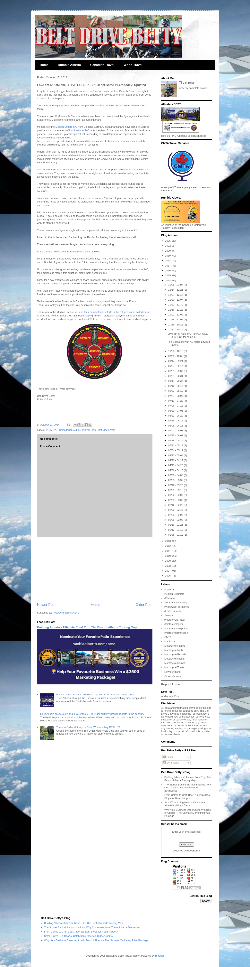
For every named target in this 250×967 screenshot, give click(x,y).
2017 (168, 265)
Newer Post (46, 605)
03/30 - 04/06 (176, 475)
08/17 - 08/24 (176, 380)
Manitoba (169, 641)
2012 (168, 545)
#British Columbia (174, 593)
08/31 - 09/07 (176, 371)
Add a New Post (170, 696)
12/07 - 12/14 (176, 294)
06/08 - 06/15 (176, 425)
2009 (168, 560)
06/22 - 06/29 (176, 415)
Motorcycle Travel (174, 667)
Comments (171, 762)
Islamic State (89, 429)
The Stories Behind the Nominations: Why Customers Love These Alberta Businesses (187, 787)
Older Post (144, 605)
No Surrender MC (79, 130)
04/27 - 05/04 (176, 455)
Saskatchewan (172, 676)
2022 (168, 245)
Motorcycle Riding (174, 658)
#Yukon (168, 615)
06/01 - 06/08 (176, 430)
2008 (168, 565)
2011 (168, 550)
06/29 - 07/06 (176, 410)
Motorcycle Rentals (175, 654)
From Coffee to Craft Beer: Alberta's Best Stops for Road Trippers (187, 796)
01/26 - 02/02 (176, 519)
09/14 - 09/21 (176, 361)
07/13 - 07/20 (176, 400)
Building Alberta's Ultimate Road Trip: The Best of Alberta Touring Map (87, 627)
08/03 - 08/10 (176, 390)
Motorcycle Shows (174, 663)
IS (79, 429)
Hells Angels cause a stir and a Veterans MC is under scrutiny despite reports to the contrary (92, 713)
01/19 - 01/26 (176, 524)
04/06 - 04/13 (176, 470)
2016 (168, 270)
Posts (168, 757)
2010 (168, 555)
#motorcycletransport (176, 632)
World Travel (133, 65)
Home (44, 65)
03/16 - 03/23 (176, 485)
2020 (168, 250)
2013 (168, 541)
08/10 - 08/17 (176, 385)
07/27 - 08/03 (176, 395)
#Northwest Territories (176, 606)
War (112, 429)
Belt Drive (188, 82)
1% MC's (51, 429)
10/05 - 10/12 (176, 351)
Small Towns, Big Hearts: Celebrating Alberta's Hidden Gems (185, 804)
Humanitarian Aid (67, 429)
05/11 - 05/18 (176, 445)
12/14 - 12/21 (176, 289)
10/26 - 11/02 (176, 319)
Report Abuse (171, 684)
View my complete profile (193, 88)
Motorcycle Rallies (174, 645)
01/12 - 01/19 (176, 529)
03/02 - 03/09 (176, 494)
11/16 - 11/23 (176, 309)
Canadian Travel (102, 65)
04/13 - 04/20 (176, 465)
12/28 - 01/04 (176, 284)
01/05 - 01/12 (176, 534)
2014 (168, 280)
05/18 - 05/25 (176, 440)
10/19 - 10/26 (176, 324)
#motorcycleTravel (174, 619)
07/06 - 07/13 (176, 405)
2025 (168, 240)
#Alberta (169, 589)
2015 (168, 275)
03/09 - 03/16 (176, 490)
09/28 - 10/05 (176, 356)
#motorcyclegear (173, 624)
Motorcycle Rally (173, 650)
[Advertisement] (94, 569)
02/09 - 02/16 (176, 509)
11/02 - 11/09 (176, 314)
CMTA (167, 637)
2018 (168, 260)
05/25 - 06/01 (176, 435)
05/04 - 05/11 (176, 450)
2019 (168, 255)
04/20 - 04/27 (176, 460)
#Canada (169, 598)
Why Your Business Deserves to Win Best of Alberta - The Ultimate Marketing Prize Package (187, 812)
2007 (168, 570)
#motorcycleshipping (176, 628)
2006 (168, 575)
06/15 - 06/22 (176, 420)
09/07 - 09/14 (176, 365)
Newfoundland (172, 671)
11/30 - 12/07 (176, 299)
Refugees (103, 429)
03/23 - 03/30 (176, 480)
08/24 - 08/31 (176, 375)
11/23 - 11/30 (176, 304)
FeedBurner (194, 850)
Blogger (159, 955)
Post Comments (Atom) (66, 612)
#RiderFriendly (172, 611)
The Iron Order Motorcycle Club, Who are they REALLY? (88, 727)
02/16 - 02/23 (176, 504)
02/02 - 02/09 (176, 514)
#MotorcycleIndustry (175, 602)
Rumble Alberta (69, 65)
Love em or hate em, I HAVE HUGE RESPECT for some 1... (188, 335)
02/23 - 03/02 (176, 500)
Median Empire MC (66, 126)
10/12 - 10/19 (176, 329)
